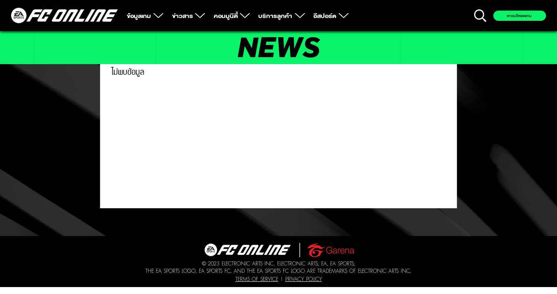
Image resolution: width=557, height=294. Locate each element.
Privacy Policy (303, 279)
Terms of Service (256, 279)
